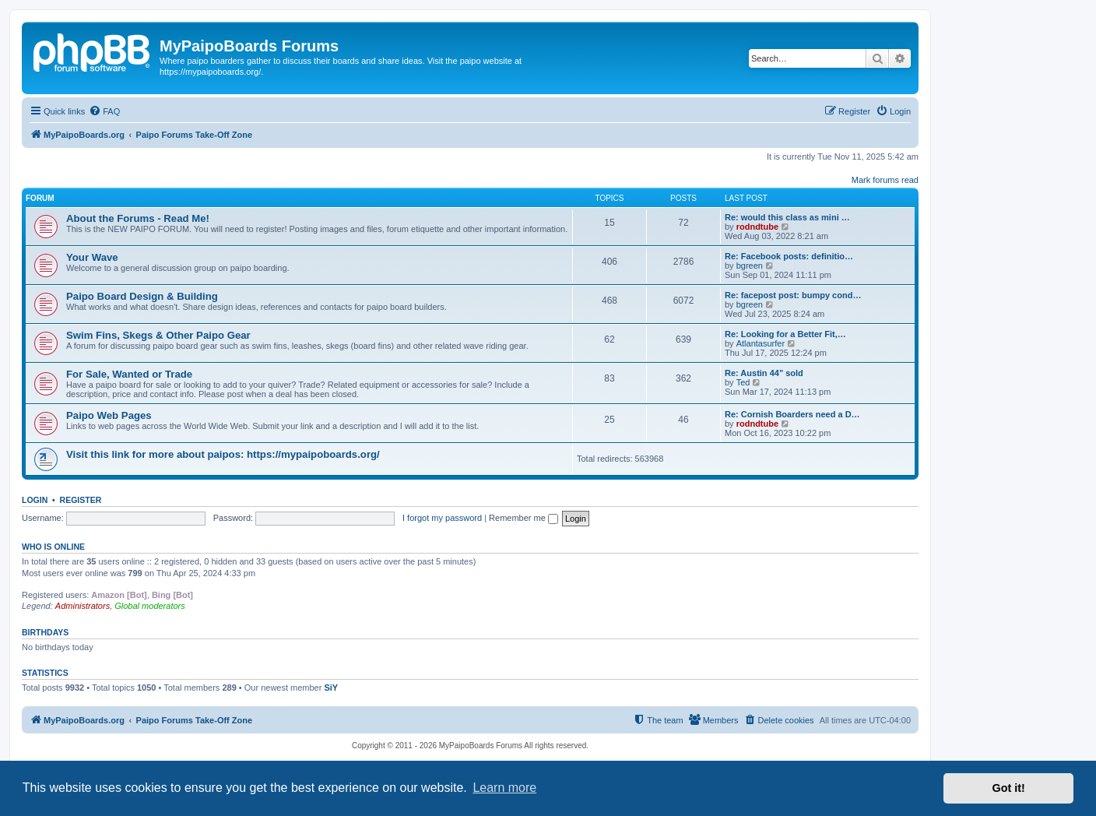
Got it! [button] (1008, 788)
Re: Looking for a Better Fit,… (785, 334)
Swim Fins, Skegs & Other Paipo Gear (158, 335)
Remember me (523, 517)
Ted (743, 382)
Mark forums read (885, 180)
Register (81, 500)
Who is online (53, 546)
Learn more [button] (504, 787)
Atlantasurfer (760, 343)
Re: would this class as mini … (787, 217)
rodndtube (757, 226)
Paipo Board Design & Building (142, 296)
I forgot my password (442, 517)
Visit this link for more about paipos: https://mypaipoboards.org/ (223, 454)
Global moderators (149, 605)
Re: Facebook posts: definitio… (789, 256)
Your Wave (92, 257)
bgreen (749, 265)
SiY (331, 687)
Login (34, 500)
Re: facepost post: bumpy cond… (793, 295)
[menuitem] (104, 111)
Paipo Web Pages (109, 415)
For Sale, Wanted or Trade (129, 374)
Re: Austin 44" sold (764, 373)
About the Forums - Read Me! (137, 218)
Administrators (82, 605)
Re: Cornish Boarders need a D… (792, 414)
